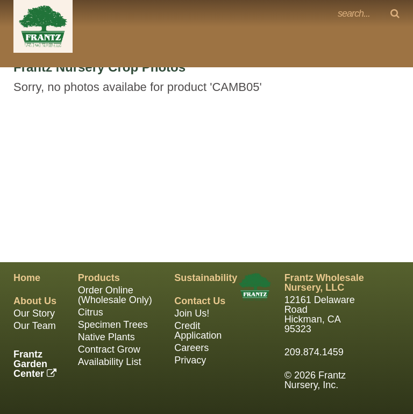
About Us (34, 301)
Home (26, 277)
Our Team (34, 325)
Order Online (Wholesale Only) (115, 295)
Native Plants (106, 337)
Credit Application (198, 330)
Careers (191, 347)
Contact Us (199, 301)
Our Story (34, 313)
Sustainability (205, 277)
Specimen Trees (113, 324)
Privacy (190, 360)
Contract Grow (109, 349)
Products (99, 277)
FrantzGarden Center (34, 364)
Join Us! (191, 313)
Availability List (109, 361)
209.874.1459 (314, 352)
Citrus (90, 312)
